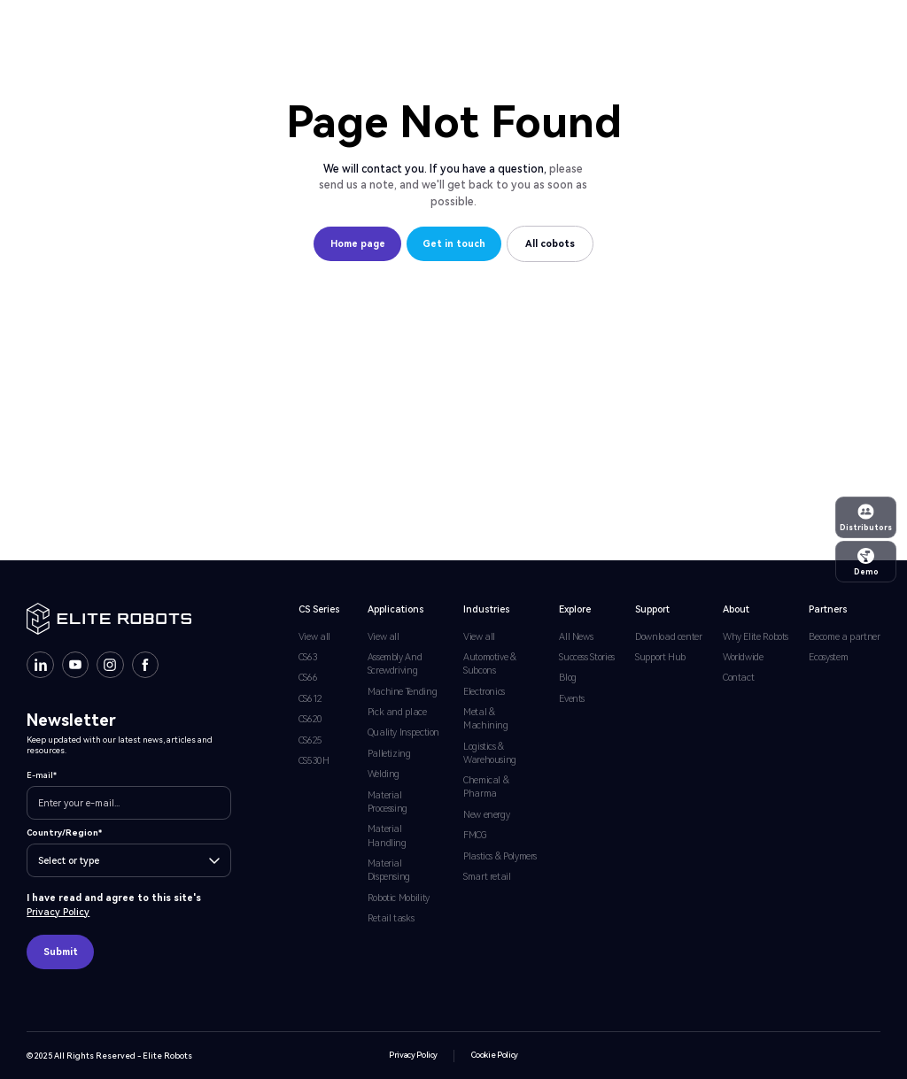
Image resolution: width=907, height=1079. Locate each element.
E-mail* (42, 775)
